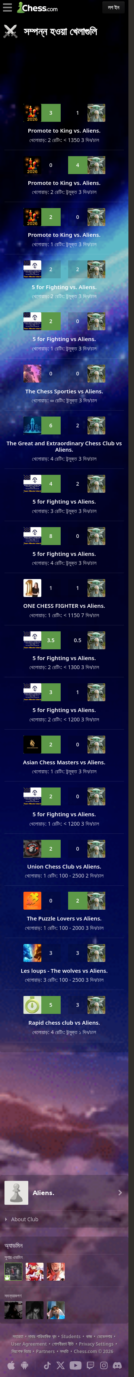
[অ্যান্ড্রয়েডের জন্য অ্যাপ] (24, 1365)
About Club (24, 1219)
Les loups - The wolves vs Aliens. (64, 970)
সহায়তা (18, 1336)
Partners (45, 1351)
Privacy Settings (96, 1344)
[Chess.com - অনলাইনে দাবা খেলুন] (39, 7)
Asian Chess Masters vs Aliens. (64, 762)
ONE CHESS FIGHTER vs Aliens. (64, 605)
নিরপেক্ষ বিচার (21, 1351)
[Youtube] (76, 1365)
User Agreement (29, 1344)
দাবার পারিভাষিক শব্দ (42, 1336)
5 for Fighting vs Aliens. (64, 339)
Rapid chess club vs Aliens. (64, 1022)
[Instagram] (103, 1365)
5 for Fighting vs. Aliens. (64, 287)
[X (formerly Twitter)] (60, 1365)
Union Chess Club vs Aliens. (64, 866)
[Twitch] (90, 1365)
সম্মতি (64, 1351)
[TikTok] (47, 1365)
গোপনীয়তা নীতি (63, 1344)
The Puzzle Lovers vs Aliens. (64, 918)
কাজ (89, 1336)
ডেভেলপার (104, 1336)
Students (71, 1336)
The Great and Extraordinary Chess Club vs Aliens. (64, 446)
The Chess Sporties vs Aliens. (64, 391)
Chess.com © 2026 (93, 1351)
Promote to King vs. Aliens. (64, 130)
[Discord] (117, 1365)
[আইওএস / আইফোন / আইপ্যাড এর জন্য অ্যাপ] (11, 1365)
